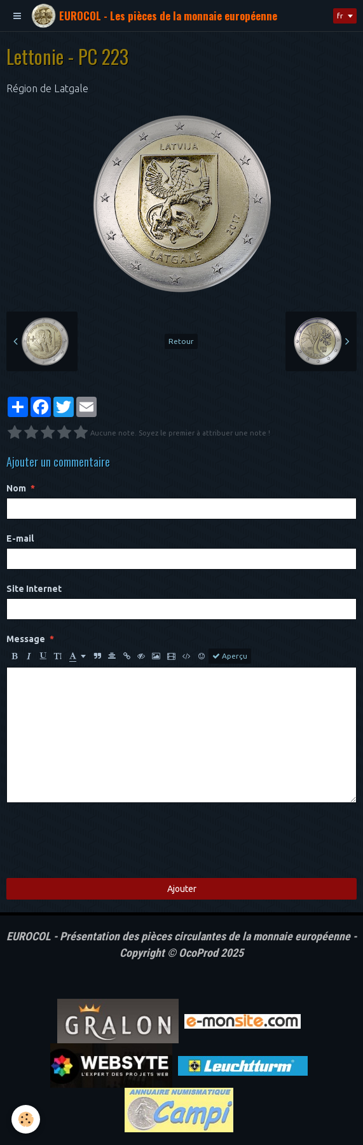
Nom (16, 488)
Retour (181, 341)
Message (25, 639)
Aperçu (229, 656)
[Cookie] (25, 1119)
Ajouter (181, 889)
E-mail (20, 538)
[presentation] (103, 840)
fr (340, 15)
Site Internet (34, 589)
